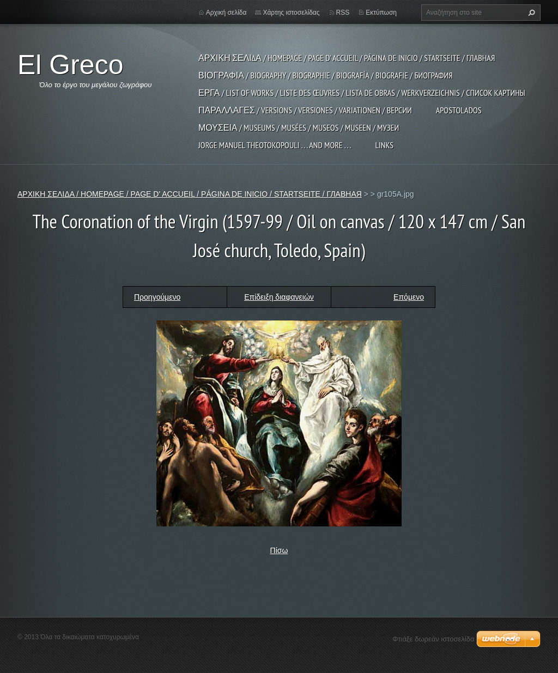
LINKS (384, 145)
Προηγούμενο (157, 297)
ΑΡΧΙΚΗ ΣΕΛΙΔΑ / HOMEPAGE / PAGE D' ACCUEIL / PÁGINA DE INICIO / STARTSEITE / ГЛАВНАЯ (346, 57)
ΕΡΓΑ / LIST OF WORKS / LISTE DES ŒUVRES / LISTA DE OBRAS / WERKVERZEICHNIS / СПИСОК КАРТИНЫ (361, 92)
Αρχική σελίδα (226, 12)
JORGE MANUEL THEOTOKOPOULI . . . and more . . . (274, 145)
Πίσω (279, 550)
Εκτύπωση (381, 12)
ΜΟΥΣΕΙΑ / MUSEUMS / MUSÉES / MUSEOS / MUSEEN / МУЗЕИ (298, 127)
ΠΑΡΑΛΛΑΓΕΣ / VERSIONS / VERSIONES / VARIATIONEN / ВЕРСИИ (305, 110)
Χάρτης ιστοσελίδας (291, 12)
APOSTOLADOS (459, 110)
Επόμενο (408, 297)
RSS (343, 12)
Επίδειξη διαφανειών (279, 297)
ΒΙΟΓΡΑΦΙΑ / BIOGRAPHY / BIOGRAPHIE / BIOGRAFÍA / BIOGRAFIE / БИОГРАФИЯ (325, 75)
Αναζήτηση (530, 12)
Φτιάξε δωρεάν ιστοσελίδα (433, 639)
